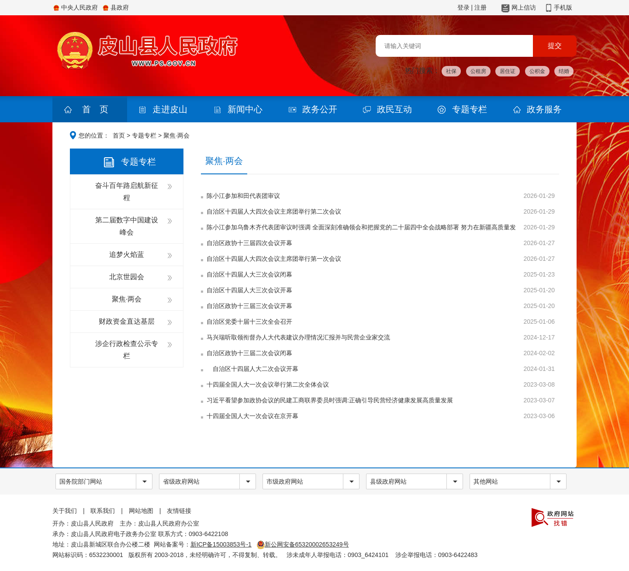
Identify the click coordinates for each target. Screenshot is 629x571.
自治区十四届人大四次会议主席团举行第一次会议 (274, 258)
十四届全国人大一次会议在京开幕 (252, 415)
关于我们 (64, 510)
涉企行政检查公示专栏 (126, 350)
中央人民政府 (79, 7)
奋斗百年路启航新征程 (126, 191)
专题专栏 (469, 109)
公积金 (537, 71)
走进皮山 (169, 109)
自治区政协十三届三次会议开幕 (249, 305)
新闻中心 (245, 109)
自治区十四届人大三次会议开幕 (249, 290)
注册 (480, 7)
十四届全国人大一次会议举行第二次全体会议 (268, 384)
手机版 (563, 7)
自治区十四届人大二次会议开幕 (252, 368)
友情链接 (179, 510)
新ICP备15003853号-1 (221, 544)
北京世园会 (126, 276)
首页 (119, 135)
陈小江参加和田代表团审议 (243, 195)
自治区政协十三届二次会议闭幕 (249, 353)
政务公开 (319, 109)
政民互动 (394, 109)
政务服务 (544, 109)
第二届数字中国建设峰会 (126, 226)
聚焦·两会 (127, 299)
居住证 (507, 71)
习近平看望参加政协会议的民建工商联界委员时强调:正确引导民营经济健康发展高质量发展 (330, 400)
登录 (463, 7)
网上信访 (523, 7)
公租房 (478, 71)
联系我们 (102, 510)
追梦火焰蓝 (126, 254)
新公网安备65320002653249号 (303, 544)
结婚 (564, 71)
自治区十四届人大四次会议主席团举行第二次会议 (274, 211)
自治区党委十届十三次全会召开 (249, 321)
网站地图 (141, 510)
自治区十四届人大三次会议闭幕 (249, 274)
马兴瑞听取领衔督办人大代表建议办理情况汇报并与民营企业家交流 (298, 337)
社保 (451, 71)
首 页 (95, 109)
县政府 (120, 7)
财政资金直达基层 (127, 321)
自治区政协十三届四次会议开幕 (249, 242)
